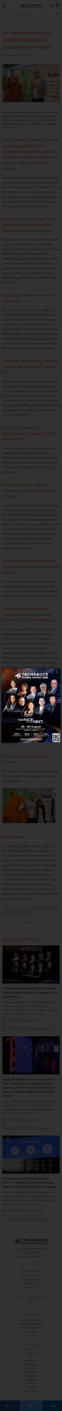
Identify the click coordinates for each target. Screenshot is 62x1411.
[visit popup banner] (31, 705)
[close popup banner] (57, 672)
